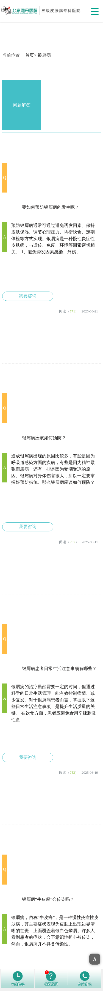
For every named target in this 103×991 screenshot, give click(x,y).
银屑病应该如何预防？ (44, 437)
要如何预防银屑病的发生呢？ (50, 207)
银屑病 (44, 55)
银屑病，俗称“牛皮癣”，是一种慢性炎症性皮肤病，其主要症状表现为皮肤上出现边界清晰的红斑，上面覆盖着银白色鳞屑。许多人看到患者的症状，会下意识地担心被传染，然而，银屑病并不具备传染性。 (55, 930)
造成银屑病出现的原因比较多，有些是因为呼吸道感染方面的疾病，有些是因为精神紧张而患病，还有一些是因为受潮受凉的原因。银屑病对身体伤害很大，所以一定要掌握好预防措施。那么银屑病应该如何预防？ (53, 469)
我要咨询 (28, 295)
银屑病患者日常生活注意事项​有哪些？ (59, 668)
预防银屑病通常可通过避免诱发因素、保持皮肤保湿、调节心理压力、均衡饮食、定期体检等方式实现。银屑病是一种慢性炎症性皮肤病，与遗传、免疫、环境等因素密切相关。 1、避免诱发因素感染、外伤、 (53, 238)
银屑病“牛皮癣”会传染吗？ (48, 899)
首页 (29, 55)
